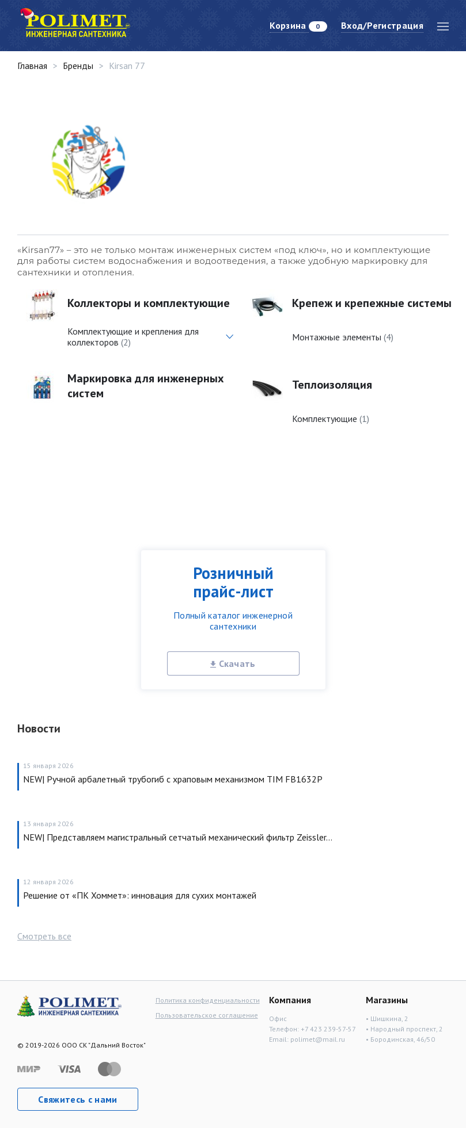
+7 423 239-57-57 (328, 1029)
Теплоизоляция (332, 384)
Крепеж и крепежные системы (372, 303)
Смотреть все (44, 936)
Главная (32, 65)
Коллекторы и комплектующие (148, 303)
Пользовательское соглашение (207, 1015)
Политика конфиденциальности (208, 1000)
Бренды (78, 65)
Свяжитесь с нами (77, 1099)
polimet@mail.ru (317, 1039)
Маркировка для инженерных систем (145, 386)
